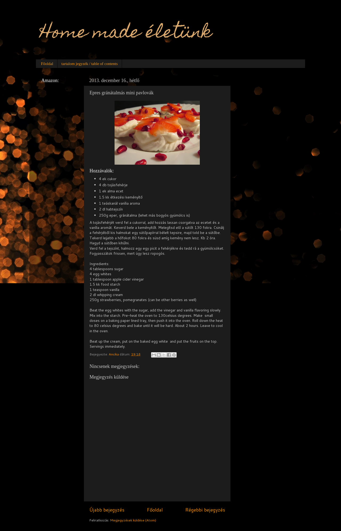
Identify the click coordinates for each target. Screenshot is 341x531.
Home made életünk (126, 34)
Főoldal (47, 64)
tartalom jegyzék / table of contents (90, 64)
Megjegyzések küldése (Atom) (133, 520)
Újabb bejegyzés (106, 509)
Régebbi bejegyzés (205, 509)
